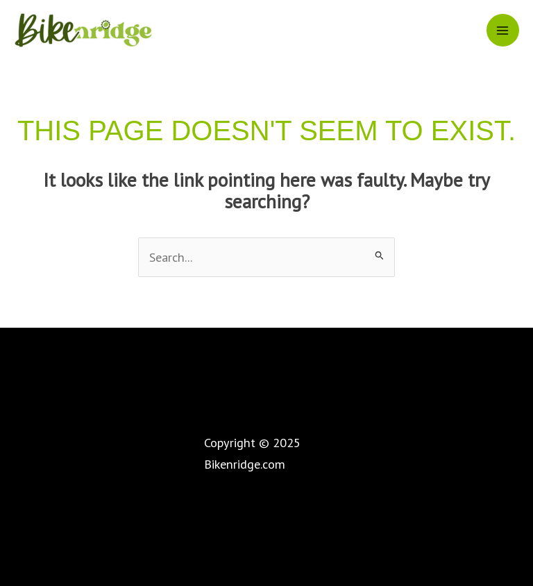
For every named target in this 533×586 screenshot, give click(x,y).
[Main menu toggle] (503, 30)
